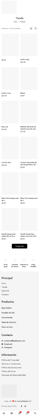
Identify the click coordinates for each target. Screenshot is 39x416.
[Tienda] (12, 413)
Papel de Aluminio (9, 322)
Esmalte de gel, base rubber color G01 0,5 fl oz (28, 236)
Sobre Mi (5, 290)
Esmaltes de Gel (8, 312)
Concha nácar (6, 162)
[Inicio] (4, 413)
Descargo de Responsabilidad (14, 375)
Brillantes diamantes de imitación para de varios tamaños (28, 129)
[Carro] (27, 413)
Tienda (4, 287)
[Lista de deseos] (19, 413)
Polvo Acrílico (7, 327)
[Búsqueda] (35, 413)
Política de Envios (9, 371)
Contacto (5, 294)
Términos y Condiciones (11, 364)
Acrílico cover (6, 93)
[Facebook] (21, 406)
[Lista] (31, 28)
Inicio (15, 22)
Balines (22, 93)
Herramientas (7, 317)
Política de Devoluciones (11, 367)
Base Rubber (7, 308)
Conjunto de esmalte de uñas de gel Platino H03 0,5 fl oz (28, 164)
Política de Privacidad (10, 360)
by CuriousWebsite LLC (22, 401)
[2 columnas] (35, 28)
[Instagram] (25, 406)
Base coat (5, 127)
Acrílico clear (24, 59)
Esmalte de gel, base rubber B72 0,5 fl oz (8, 235)
